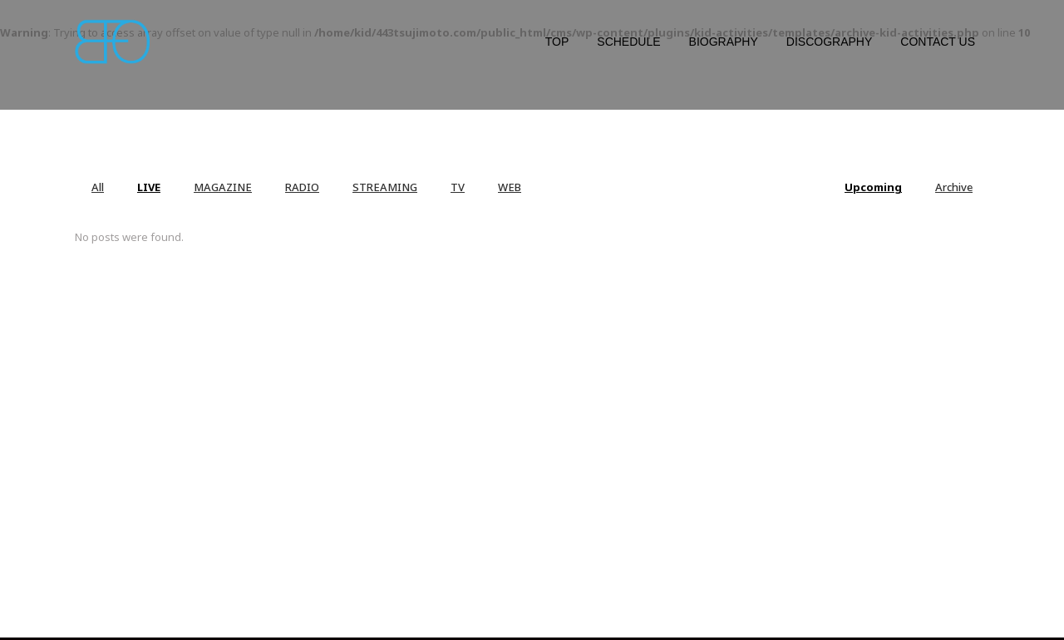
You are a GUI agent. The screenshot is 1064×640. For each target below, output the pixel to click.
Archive (954, 187)
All (97, 187)
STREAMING (384, 187)
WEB (509, 187)
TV (458, 187)
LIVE (148, 187)
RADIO (302, 187)
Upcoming (873, 187)
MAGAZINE (223, 187)
